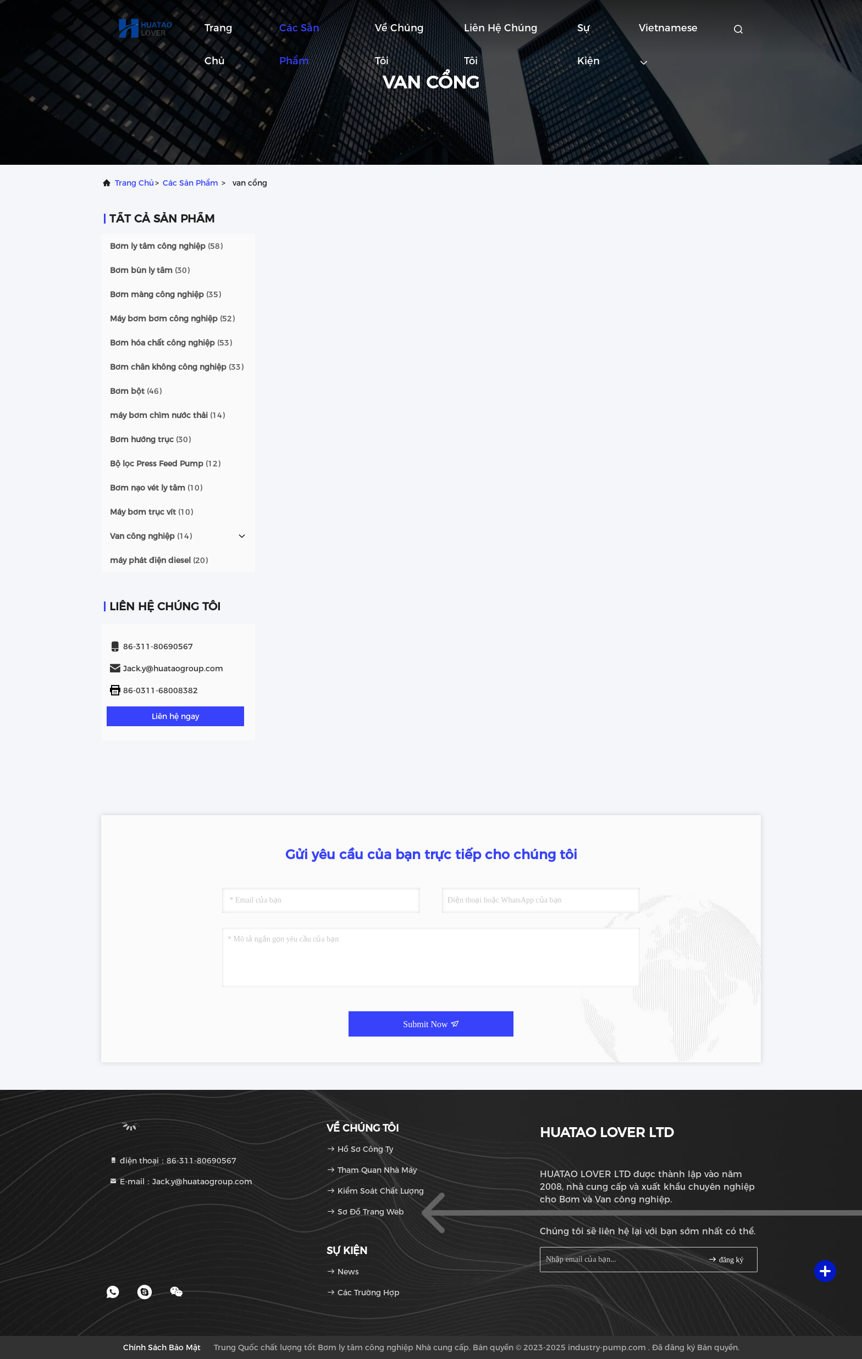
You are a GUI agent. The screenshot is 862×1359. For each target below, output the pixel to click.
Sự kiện (588, 33)
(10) (156, 488)
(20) (159, 560)
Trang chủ (219, 33)
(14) (167, 415)
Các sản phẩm (299, 33)
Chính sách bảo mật (162, 1347)
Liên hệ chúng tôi (501, 33)
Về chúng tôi (399, 33)
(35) (165, 294)
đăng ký (725, 1259)
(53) (171, 343)
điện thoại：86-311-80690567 (172, 1161)
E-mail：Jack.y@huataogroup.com (180, 1182)
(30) (150, 270)
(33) (177, 367)
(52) (172, 319)
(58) (166, 246)
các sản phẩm (190, 183)
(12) (165, 464)
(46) (136, 391)
